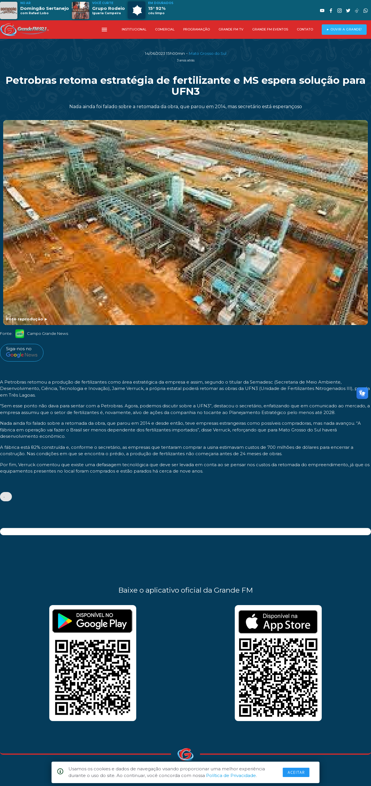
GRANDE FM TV (231, 29)
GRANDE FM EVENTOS (270, 29)
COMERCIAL (164, 29)
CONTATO (305, 29)
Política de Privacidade (231, 775)
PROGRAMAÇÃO (196, 29)
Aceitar (296, 772)
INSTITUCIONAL (134, 29)
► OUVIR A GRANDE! (344, 29)
